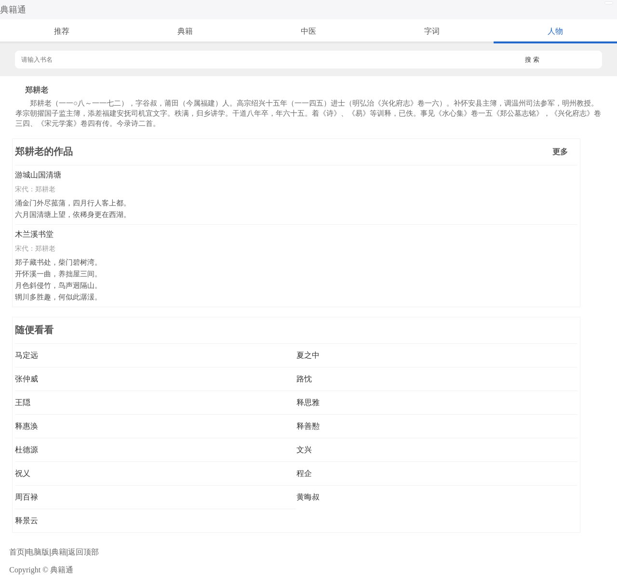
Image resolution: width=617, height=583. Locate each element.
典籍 (185, 31)
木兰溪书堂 (34, 234)
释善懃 (308, 426)
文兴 (304, 450)
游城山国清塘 (38, 175)
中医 (308, 31)
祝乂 (22, 473)
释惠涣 (26, 426)
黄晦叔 (308, 497)
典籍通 (13, 9)
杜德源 (26, 450)
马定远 (26, 355)
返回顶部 (83, 552)
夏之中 (308, 355)
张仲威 (26, 379)
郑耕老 (45, 189)
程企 (304, 473)
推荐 (61, 31)
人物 (555, 31)
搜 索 (532, 59)
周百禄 (26, 497)
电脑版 (37, 552)
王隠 (22, 402)
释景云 (26, 520)
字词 (432, 31)
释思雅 (308, 402)
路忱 (304, 379)
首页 (17, 552)
